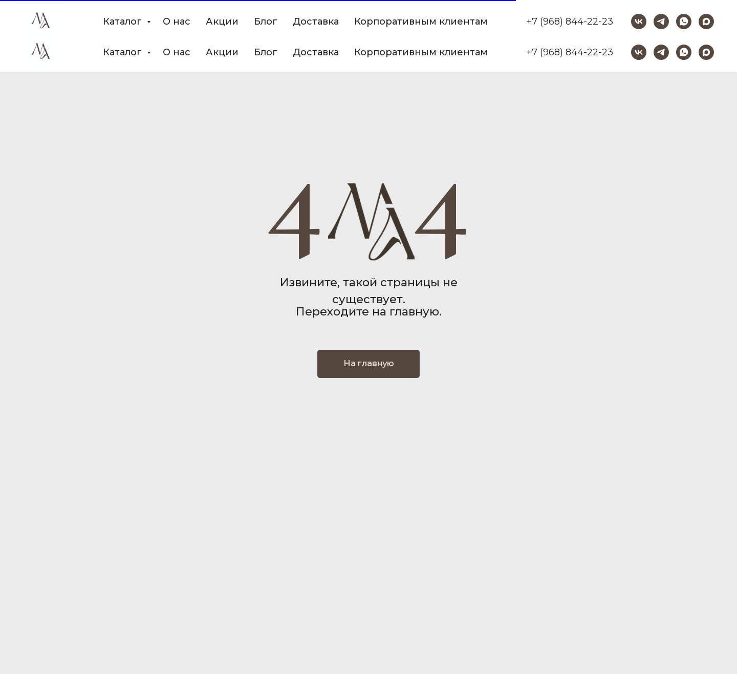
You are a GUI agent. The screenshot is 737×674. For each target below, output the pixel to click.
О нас (176, 52)
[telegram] (661, 52)
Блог (265, 52)
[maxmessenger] (706, 52)
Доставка (316, 52)
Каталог (123, 52)
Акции (222, 52)
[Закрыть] (721, 16)
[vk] (638, 52)
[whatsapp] (683, 52)
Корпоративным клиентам (421, 52)
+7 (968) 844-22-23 (569, 52)
